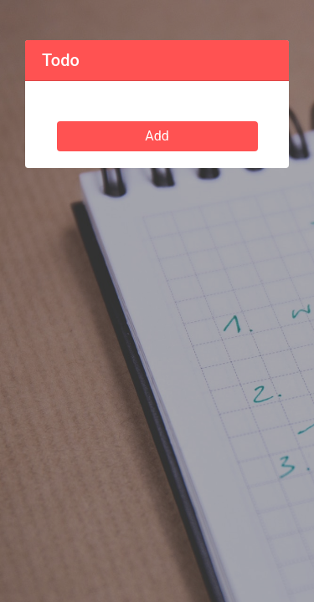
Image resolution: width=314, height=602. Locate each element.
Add (156, 136)
